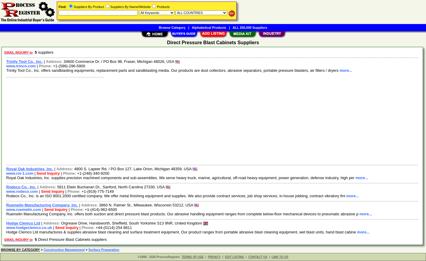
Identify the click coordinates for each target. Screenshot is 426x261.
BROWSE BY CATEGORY (20, 250)
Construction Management (64, 250)
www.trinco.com (21, 66)
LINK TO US (280, 257)
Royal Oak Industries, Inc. (29, 169)
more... (346, 70)
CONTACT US (257, 257)
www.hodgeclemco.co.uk (29, 227)
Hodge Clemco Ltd (23, 223)
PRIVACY (214, 257)
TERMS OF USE (193, 257)
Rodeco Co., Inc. (21, 187)
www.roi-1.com (19, 173)
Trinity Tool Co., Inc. (24, 61)
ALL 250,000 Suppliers (250, 27)
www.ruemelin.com (23, 209)
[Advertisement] (181, 120)
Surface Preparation (104, 250)
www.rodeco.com (22, 191)
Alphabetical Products (209, 27)
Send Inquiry (48, 173)
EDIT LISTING (234, 257)
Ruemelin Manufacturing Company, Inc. (42, 205)
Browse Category (172, 27)
